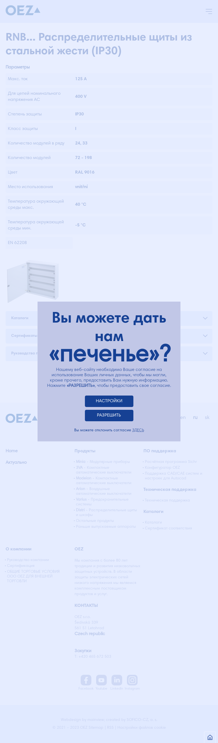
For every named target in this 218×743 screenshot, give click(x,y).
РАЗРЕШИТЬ (109, 415)
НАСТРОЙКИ (109, 401)
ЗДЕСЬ (138, 430)
